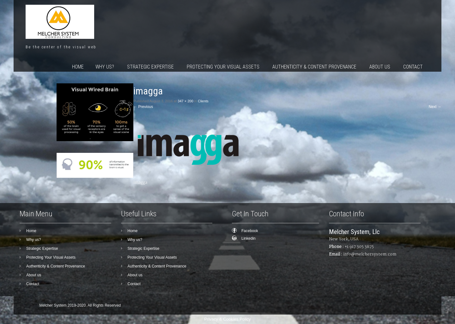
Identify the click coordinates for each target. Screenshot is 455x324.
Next (435, 107)
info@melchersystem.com (369, 254)
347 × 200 (185, 101)
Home (78, 67)
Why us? (104, 67)
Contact (413, 67)
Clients (203, 101)
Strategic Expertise (150, 67)
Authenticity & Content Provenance (314, 67)
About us (379, 67)
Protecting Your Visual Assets (223, 67)
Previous (143, 107)
